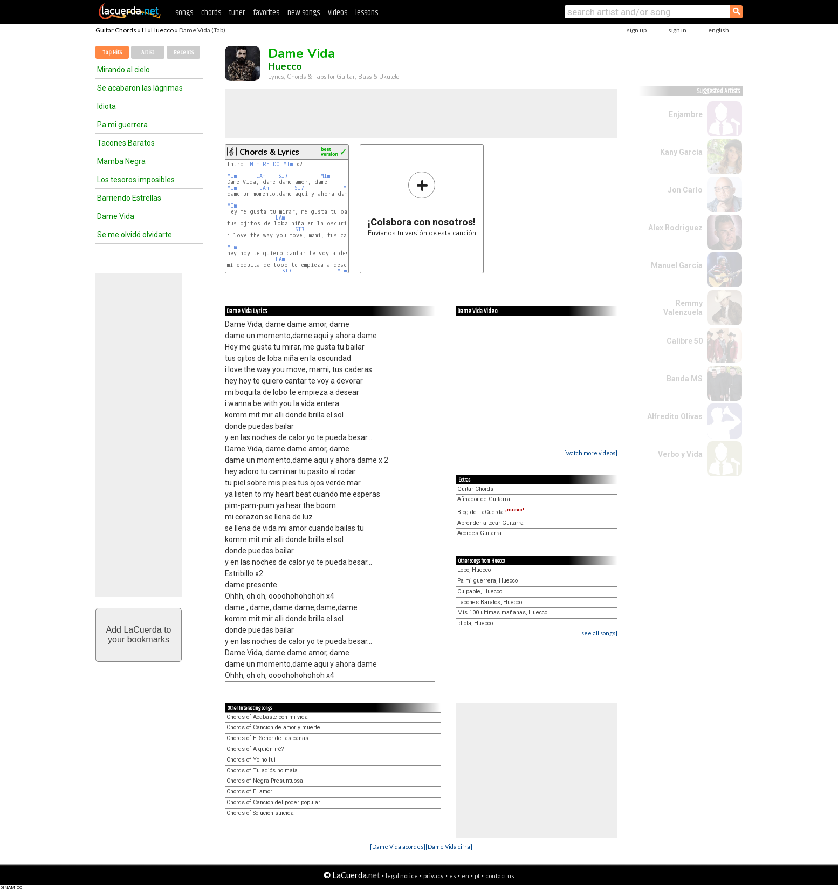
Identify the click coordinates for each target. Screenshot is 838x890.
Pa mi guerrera (122, 124)
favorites (266, 12)
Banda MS (685, 378)
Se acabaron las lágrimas (140, 88)
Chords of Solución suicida (260, 813)
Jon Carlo (685, 190)
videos (337, 12)
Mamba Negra (121, 161)
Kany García (681, 152)
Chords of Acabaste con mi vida (267, 717)
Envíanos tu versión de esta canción (422, 203)
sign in (677, 30)
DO (276, 164)
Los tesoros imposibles (136, 179)
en (465, 875)
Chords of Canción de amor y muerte (273, 727)
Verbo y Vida (680, 454)
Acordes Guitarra (479, 533)
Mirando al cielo (123, 69)
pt (477, 875)
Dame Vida (115, 216)
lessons (366, 12)
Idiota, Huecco (475, 623)
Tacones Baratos (126, 143)
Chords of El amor (249, 791)
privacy (433, 875)
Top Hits (112, 52)
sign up (637, 30)
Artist (147, 52)
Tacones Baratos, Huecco (489, 602)
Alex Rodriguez (675, 227)
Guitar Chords (115, 30)
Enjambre (686, 114)
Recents (184, 52)
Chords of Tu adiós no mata (262, 770)
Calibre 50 (685, 341)
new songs (303, 12)
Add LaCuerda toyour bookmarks (138, 634)
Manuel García (677, 265)
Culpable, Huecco (479, 591)
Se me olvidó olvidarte (134, 234)
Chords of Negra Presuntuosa (264, 780)
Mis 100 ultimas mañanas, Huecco (502, 612)
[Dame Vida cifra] (448, 846)
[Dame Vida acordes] (397, 846)
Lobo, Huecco (474, 569)
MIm (254, 164)
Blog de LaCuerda (490, 512)
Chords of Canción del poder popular (273, 802)
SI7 (283, 176)
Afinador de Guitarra (483, 499)
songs (184, 12)
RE (266, 164)
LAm (260, 176)
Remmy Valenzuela (683, 308)
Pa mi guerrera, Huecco (487, 580)
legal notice (402, 875)
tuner (237, 12)
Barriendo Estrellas (129, 198)
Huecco (162, 30)
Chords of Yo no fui (251, 759)
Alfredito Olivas (675, 416)
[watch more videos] (590, 452)
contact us (499, 875)
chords (211, 12)
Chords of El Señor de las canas (267, 738)
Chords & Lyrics (269, 152)
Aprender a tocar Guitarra (490, 522)
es (452, 875)
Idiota (106, 106)
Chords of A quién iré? (255, 748)
